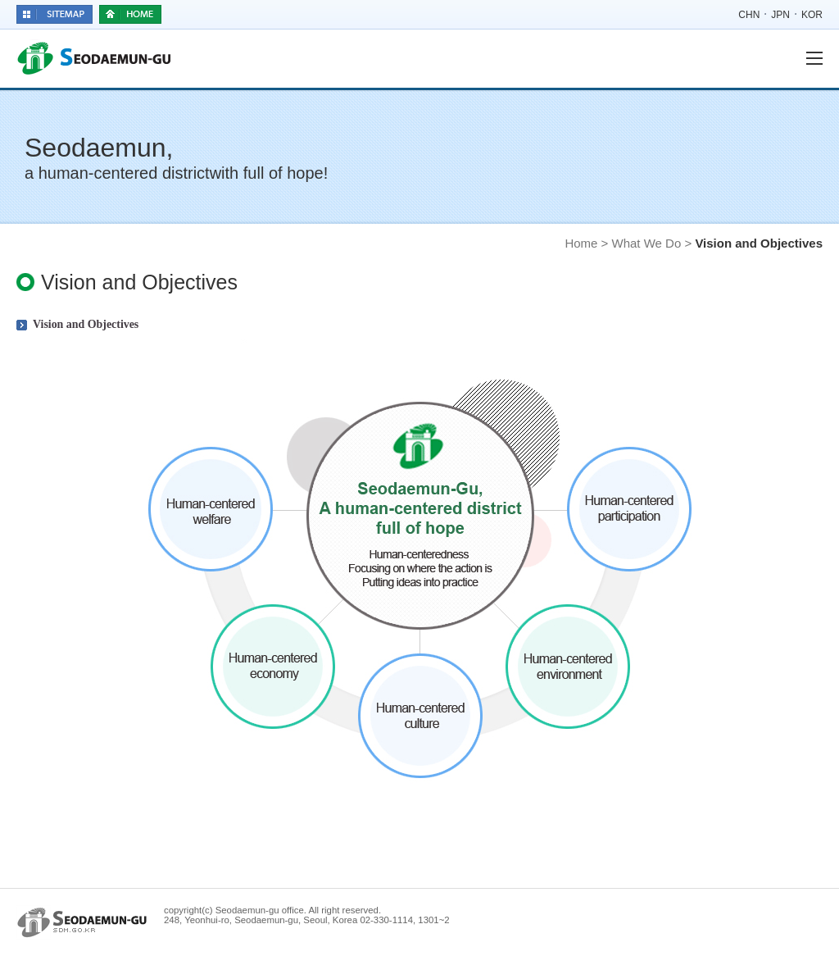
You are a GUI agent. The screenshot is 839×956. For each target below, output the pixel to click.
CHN (749, 14)
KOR (812, 14)
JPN (780, 14)
